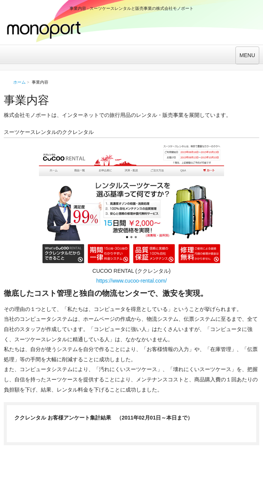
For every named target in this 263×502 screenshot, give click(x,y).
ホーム (19, 82)
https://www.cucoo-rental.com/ (131, 281)
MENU (247, 55)
